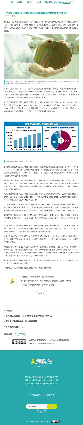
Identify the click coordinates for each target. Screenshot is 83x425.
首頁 (11, 2)
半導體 (22, 333)
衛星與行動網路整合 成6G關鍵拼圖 (21, 321)
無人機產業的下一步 (15, 326)
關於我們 (48, 2)
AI (16, 333)
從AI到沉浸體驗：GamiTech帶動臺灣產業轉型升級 (29, 315)
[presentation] (41, 400)
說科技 (39, 2)
